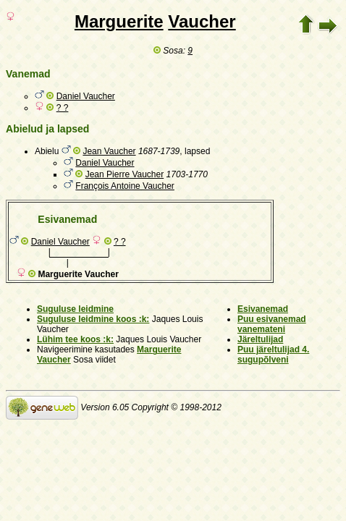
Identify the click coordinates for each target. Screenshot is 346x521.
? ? (62, 108)
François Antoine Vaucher (124, 186)
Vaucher (201, 21)
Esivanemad (262, 309)
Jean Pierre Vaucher (124, 174)
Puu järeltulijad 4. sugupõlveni (273, 354)
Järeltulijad (260, 339)
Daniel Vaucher (85, 96)
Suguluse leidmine (75, 309)
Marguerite (119, 21)
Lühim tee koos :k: (75, 339)
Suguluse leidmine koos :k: (93, 319)
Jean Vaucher (109, 151)
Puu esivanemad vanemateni (271, 324)
